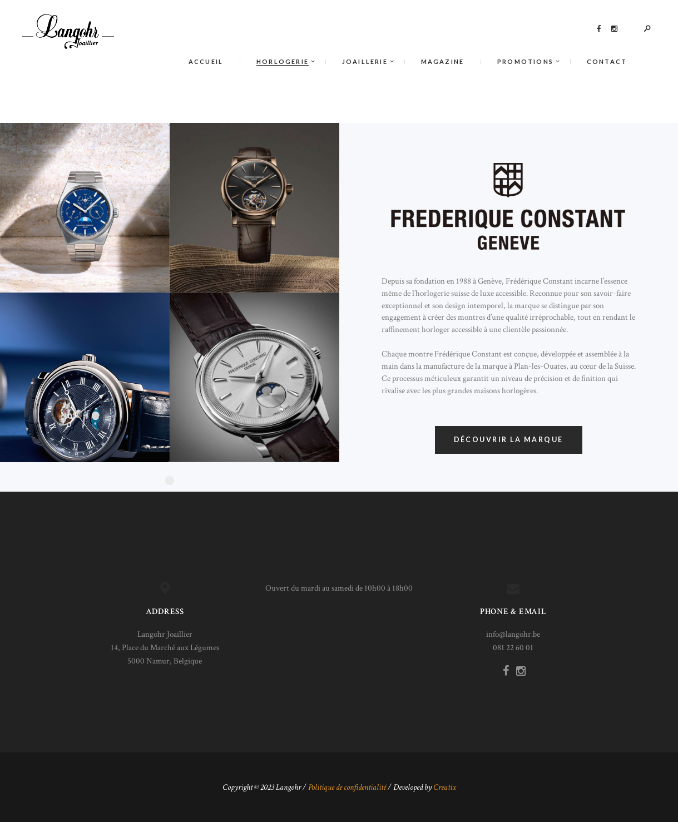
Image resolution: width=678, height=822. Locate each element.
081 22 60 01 (513, 647)
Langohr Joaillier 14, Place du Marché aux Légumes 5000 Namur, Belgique (165, 647)
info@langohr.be (513, 634)
